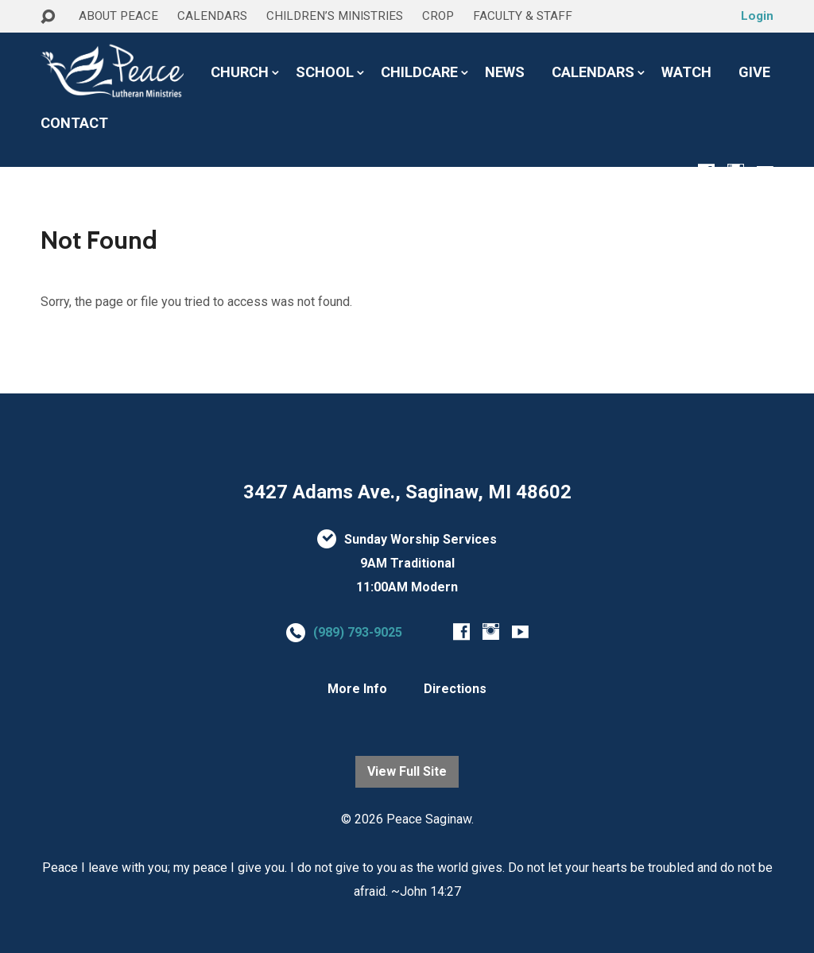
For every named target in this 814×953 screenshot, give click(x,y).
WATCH (686, 72)
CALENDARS (212, 16)
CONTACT (74, 123)
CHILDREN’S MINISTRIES (334, 16)
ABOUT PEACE (118, 16)
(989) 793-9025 (357, 632)
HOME (61, 46)
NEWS (505, 72)
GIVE (754, 72)
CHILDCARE (419, 72)
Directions (455, 688)
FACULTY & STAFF (522, 16)
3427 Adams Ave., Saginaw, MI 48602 (407, 492)
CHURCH (240, 72)
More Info (357, 688)
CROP (438, 16)
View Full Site (407, 771)
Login (757, 16)
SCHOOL (325, 72)
